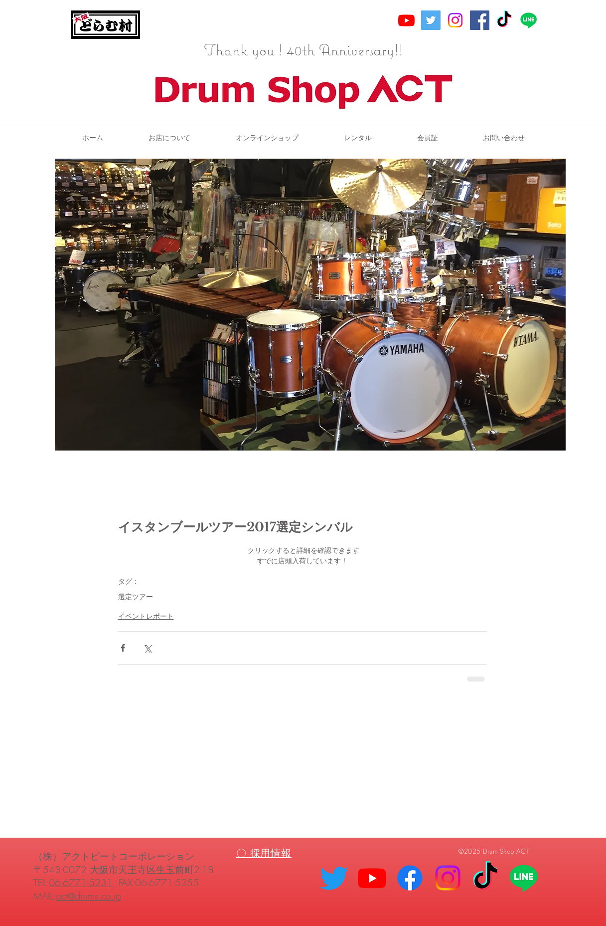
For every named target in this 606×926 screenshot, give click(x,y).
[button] (357, 138)
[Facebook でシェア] (123, 648)
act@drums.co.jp (88, 896)
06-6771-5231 (81, 882)
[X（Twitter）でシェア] (147, 648)
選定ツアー (135, 596)
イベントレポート (146, 616)
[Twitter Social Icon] (431, 20)
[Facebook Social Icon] (479, 20)
